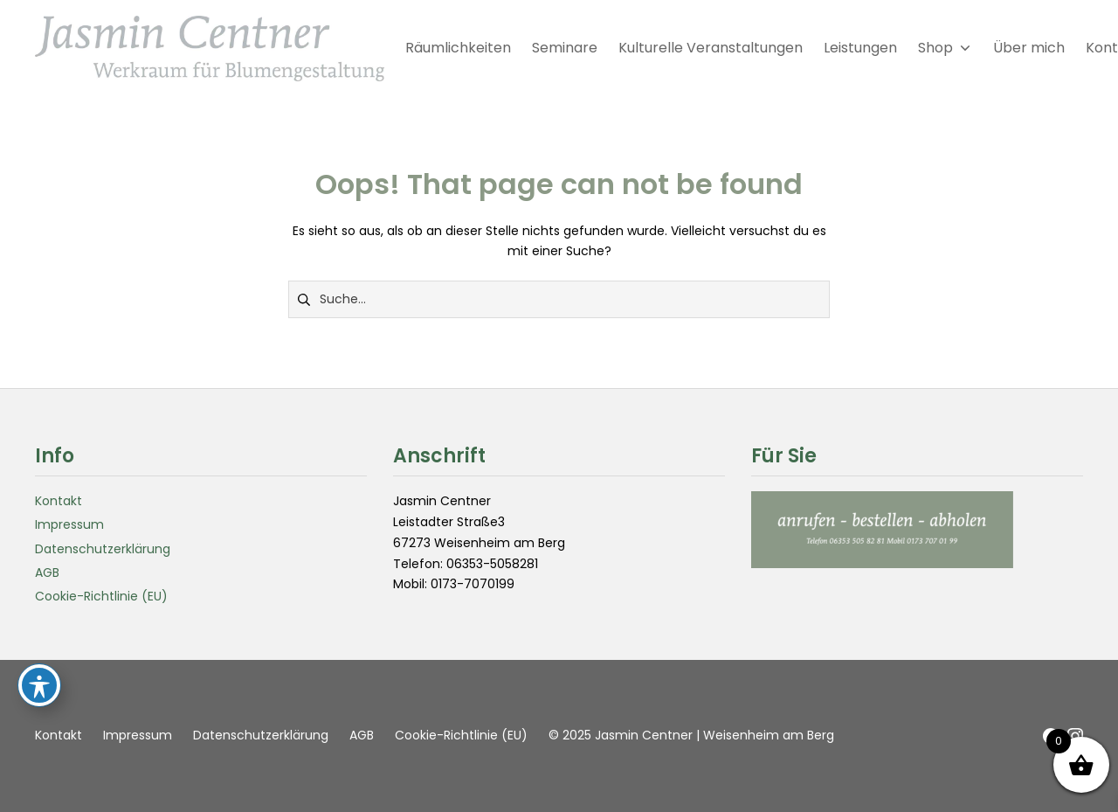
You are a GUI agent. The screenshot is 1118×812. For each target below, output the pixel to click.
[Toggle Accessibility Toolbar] (39, 685)
